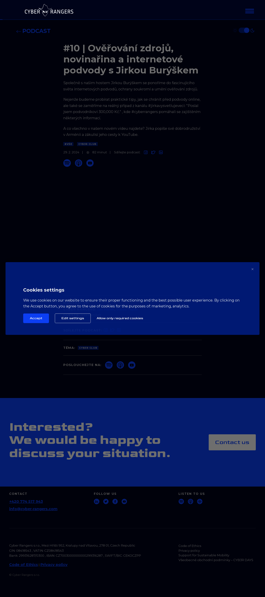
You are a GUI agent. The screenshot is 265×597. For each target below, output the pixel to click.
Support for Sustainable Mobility (204, 555)
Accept (36, 318)
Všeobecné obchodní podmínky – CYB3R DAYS (216, 560)
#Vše (68, 144)
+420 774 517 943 (26, 501)
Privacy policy (54, 564)
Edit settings (72, 318)
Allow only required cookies (120, 318)
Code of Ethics (23, 564)
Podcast (33, 31)
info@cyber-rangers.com (33, 509)
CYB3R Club (87, 144)
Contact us (232, 442)
